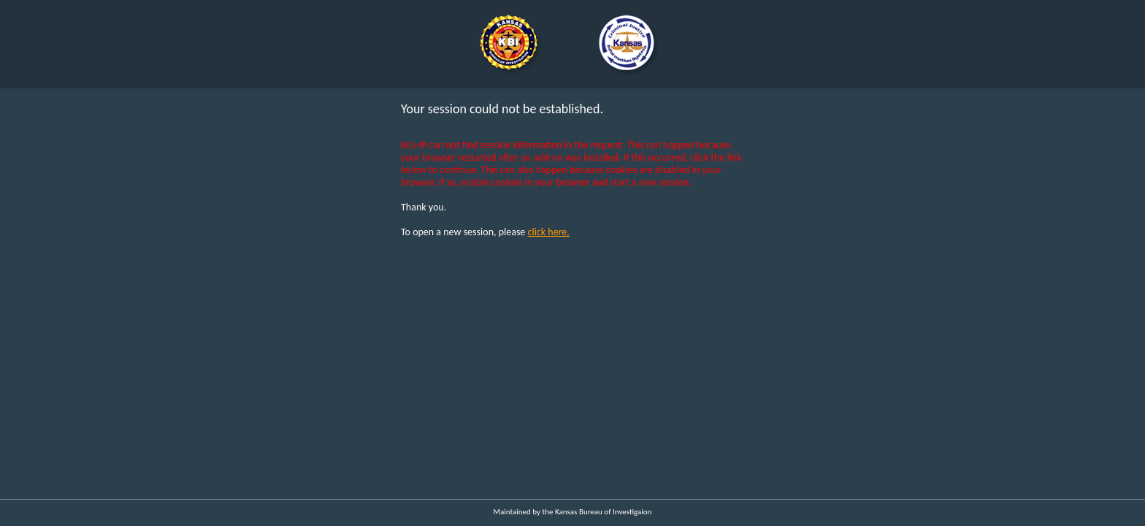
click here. (549, 232)
